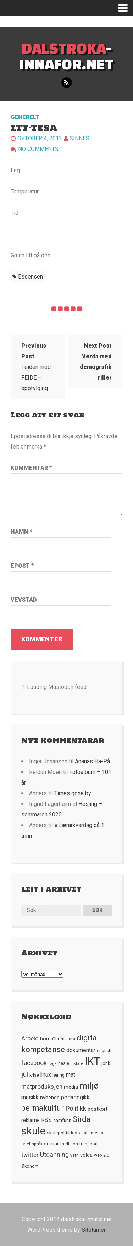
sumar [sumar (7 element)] (51, 1143)
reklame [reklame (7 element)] (30, 1120)
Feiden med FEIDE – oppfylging (36, 367)
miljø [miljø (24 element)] (89, 1086)
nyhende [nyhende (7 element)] (50, 1097)
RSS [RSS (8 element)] (46, 1120)
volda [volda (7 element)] (86, 1155)
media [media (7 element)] (71, 1087)
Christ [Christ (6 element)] (58, 1039)
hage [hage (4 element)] (52, 1063)
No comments (38, 149)
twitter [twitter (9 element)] (30, 1154)
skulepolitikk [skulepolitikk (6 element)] (60, 1132)
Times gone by (72, 793)
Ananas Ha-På (92, 761)
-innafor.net (66, 56)
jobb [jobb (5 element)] (105, 1063)
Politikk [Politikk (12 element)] (75, 1108)
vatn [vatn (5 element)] (74, 1155)
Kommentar (31, 468)
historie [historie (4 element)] (77, 1063)
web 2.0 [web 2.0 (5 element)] (101, 1155)
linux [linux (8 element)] (45, 1075)
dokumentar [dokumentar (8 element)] (80, 1050)
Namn (21, 531)
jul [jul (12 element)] (24, 1074)
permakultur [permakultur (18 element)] (42, 1108)
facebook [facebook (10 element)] (34, 1062)
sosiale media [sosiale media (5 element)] (89, 1132)
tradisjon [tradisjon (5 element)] (69, 1143)
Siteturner (94, 1230)
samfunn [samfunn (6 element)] (62, 1120)
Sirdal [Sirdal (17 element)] (83, 1119)
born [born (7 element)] (45, 1038)
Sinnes (79, 138)
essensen (30, 276)
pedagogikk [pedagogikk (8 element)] (75, 1097)
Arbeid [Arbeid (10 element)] (30, 1038)
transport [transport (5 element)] (88, 1143)
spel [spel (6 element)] (25, 1143)
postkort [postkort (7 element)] (97, 1109)
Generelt (25, 117)
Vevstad (24, 599)
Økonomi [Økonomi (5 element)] (30, 1166)
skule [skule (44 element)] (33, 1131)
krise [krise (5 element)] (34, 1075)
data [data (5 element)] (70, 1039)
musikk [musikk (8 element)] (30, 1097)
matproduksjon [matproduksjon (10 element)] (41, 1086)
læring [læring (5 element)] (58, 1075)
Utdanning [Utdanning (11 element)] (54, 1154)
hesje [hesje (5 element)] (63, 1063)
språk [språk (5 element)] (37, 1143)
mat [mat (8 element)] (70, 1075)
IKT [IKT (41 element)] (92, 1061)
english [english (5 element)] (104, 1050)
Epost (22, 565)
